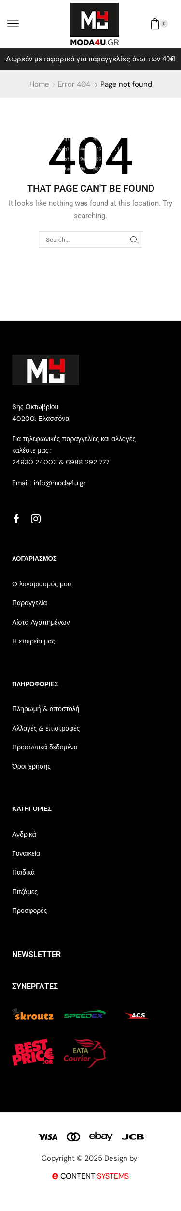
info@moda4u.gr (59, 482)
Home (39, 84)
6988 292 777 (87, 462)
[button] (13, 24)
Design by (121, 1158)
